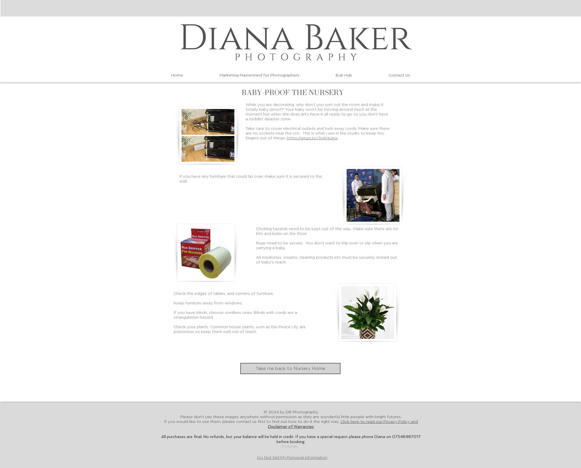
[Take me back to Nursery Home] (290, 368)
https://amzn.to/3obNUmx (312, 138)
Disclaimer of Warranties (291, 426)
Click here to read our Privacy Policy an (379, 422)
